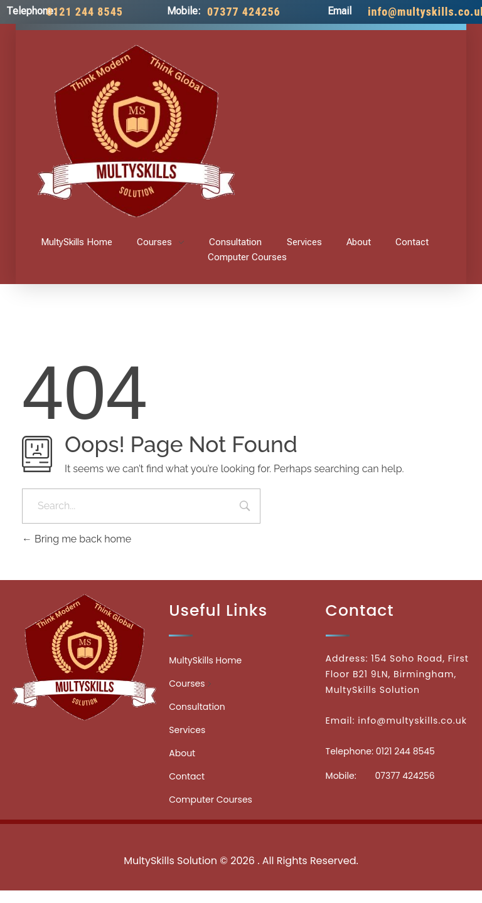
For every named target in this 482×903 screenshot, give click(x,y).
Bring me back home (76, 539)
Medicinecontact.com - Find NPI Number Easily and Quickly (241, 833)
